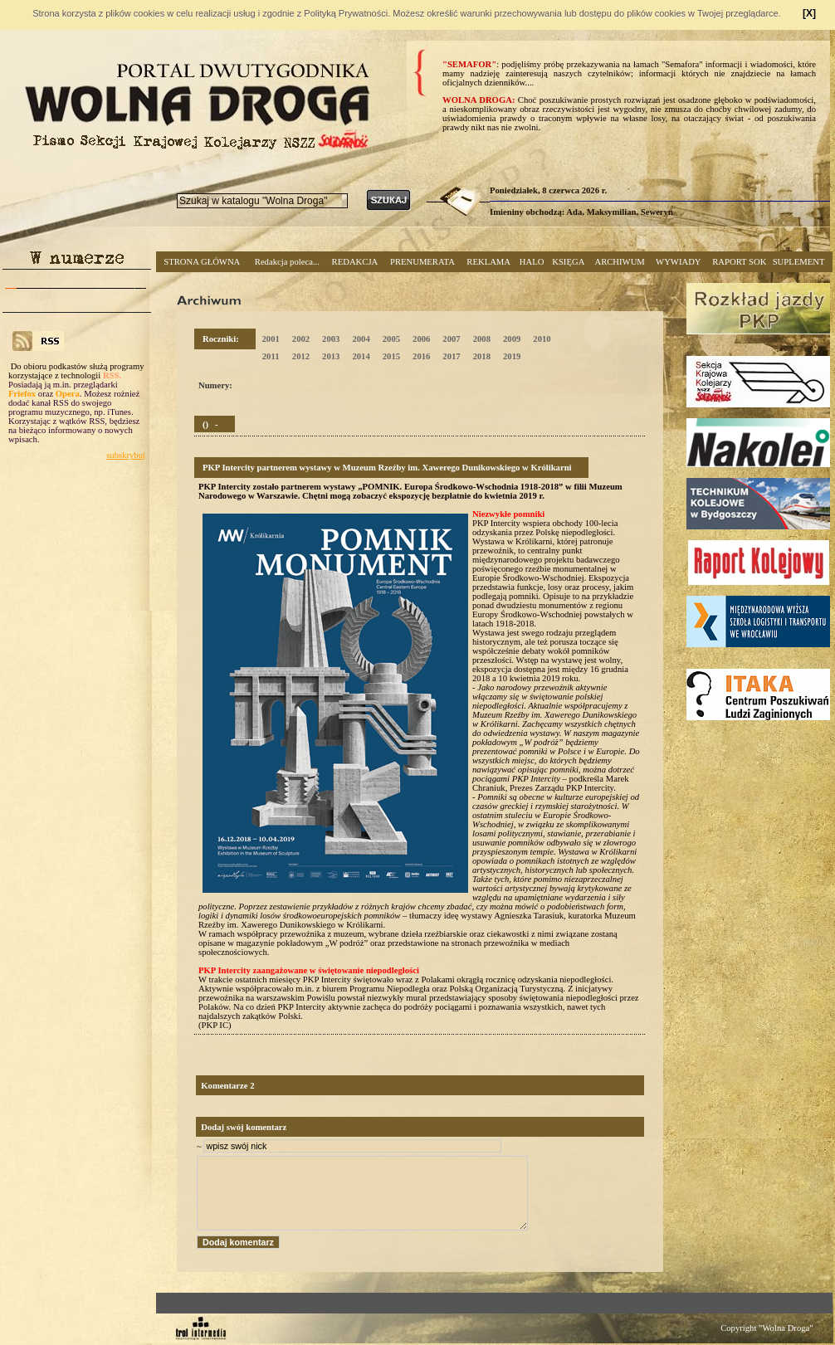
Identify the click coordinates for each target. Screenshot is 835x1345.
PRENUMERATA (422, 261)
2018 (482, 356)
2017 (451, 356)
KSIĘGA (568, 261)
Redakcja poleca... (287, 261)
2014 (360, 356)
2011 (271, 356)
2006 (421, 339)
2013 (330, 356)
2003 (330, 339)
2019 (511, 356)
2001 (270, 339)
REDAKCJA (355, 261)
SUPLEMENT (799, 261)
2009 (511, 339)
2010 (541, 339)
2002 (301, 339)
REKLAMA (488, 261)
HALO (532, 261)
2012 (301, 356)
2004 (360, 339)
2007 (451, 339)
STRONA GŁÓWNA (202, 261)
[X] (809, 13)
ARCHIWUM (619, 261)
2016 (421, 356)
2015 (391, 356)
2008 (482, 339)
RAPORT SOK (739, 261)
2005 (391, 339)
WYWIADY (678, 261)
